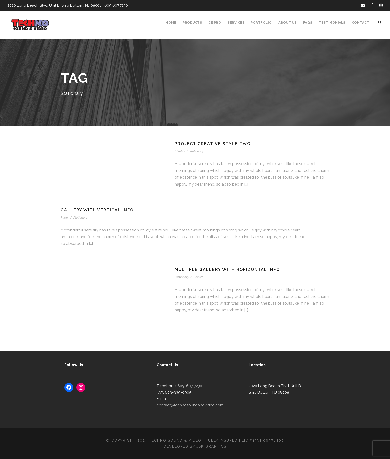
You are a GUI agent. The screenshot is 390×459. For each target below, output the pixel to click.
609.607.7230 (112, 5)
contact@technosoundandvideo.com (199, 405)
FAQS (309, 22)
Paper (65, 217)
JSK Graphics (212, 446)
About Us (290, 22)
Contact (361, 22)
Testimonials (333, 22)
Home (174, 22)
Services (239, 22)
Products (194, 22)
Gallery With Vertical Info (98, 210)
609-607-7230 (187, 392)
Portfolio (264, 22)
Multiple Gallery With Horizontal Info (228, 269)
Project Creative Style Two (213, 144)
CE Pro (217, 22)
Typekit (198, 277)
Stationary (196, 151)
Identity (180, 151)
